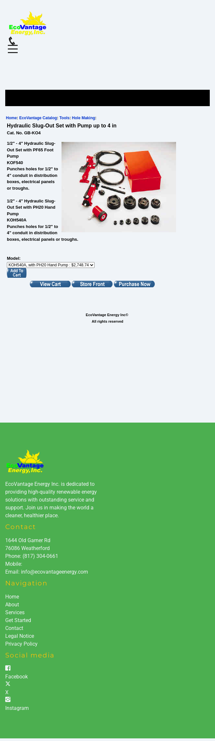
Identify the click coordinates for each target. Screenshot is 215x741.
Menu (13, 45)
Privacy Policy (21, 644)
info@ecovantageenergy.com (54, 572)
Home (11, 118)
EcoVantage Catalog (38, 118)
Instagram (17, 708)
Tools (64, 118)
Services (15, 612)
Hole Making (83, 118)
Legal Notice (19, 636)
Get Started (18, 620)
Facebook (16, 677)
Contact (14, 628)
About (12, 604)
